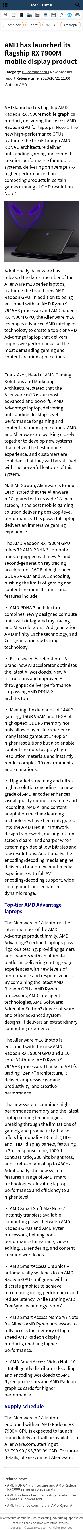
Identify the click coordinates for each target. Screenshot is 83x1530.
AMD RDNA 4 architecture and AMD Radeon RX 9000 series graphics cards (42, 1487)
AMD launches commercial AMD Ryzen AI (40, 1505)
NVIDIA (51, 25)
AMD (23, 84)
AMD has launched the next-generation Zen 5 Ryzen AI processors (42, 1497)
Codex (33, 25)
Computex (13, 25)
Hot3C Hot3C (41, 4)
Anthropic (70, 25)
